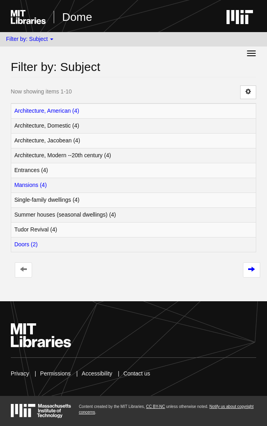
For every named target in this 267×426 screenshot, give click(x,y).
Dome (77, 17)
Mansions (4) (30, 185)
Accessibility (97, 373)
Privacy (20, 373)
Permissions (55, 373)
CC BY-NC (155, 406)
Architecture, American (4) (46, 111)
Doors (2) (26, 244)
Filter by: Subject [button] (29, 39)
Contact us (136, 373)
